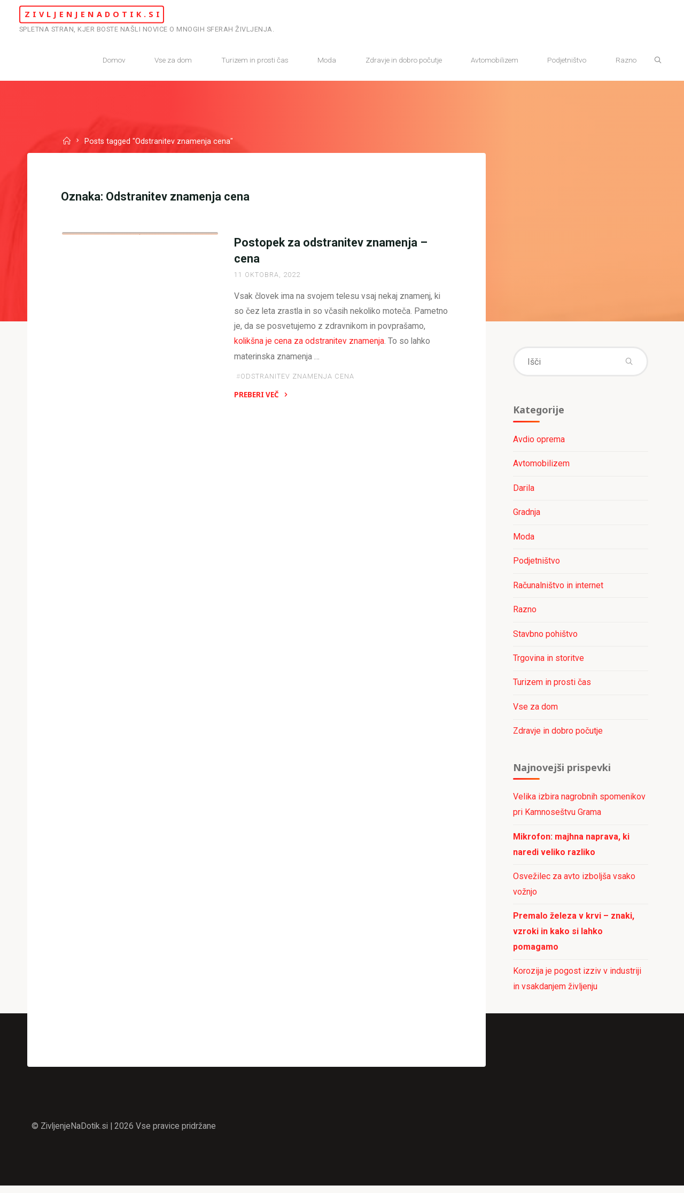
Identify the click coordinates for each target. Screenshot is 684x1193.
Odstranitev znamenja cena (297, 379)
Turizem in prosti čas (551, 686)
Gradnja (526, 514)
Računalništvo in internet (557, 587)
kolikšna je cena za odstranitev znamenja (359, 343)
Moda (523, 539)
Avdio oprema (538, 441)
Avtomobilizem (540, 465)
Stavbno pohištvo (544, 637)
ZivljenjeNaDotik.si (108, 14)
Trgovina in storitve (548, 661)
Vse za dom (534, 710)
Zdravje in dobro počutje (122, 353)
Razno (524, 612)
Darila (523, 489)
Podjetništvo (535, 563)
